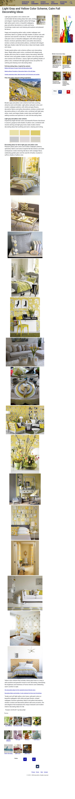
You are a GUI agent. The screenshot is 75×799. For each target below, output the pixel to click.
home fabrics (37, 739)
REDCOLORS (56, 30)
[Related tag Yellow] (8, 734)
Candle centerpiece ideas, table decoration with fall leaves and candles (22, 74)
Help (42, 772)
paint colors (17, 753)
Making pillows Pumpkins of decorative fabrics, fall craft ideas (20, 71)
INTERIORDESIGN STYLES (45, 2)
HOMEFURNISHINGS (34, 2)
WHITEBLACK (56, 19)
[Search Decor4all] (71, 2)
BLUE (56, 24)
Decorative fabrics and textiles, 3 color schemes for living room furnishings (23, 693)
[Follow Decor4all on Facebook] (25, 759)
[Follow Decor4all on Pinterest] (34, 759)
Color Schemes (8, 725)
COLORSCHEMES (56, 41)
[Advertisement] (37, 788)
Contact (46, 772)
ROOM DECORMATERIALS (25, 2)
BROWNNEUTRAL (56, 39)
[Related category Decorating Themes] (18, 721)
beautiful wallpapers (8, 740)
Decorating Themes (18, 725)
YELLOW (56, 35)
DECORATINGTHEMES (63, 2)
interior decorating (8, 753)
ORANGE (56, 32)
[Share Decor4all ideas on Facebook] (60, 92)
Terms (37, 772)
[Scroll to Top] (37, 766)
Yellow (36, 725)
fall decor (27, 739)
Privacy (33, 772)
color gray (18, 739)
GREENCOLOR (56, 22)
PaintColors (70, 17)
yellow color (27, 753)
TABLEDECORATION (54, 2)
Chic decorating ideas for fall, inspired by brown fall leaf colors (20, 690)
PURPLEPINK (56, 27)
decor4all (8, 2)
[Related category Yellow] (36, 721)
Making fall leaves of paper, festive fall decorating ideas (18, 68)
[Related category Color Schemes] (8, 721)
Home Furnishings (27, 725)
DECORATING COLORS (56, 16)
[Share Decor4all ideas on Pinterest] (68, 92)
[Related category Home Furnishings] (27, 721)
